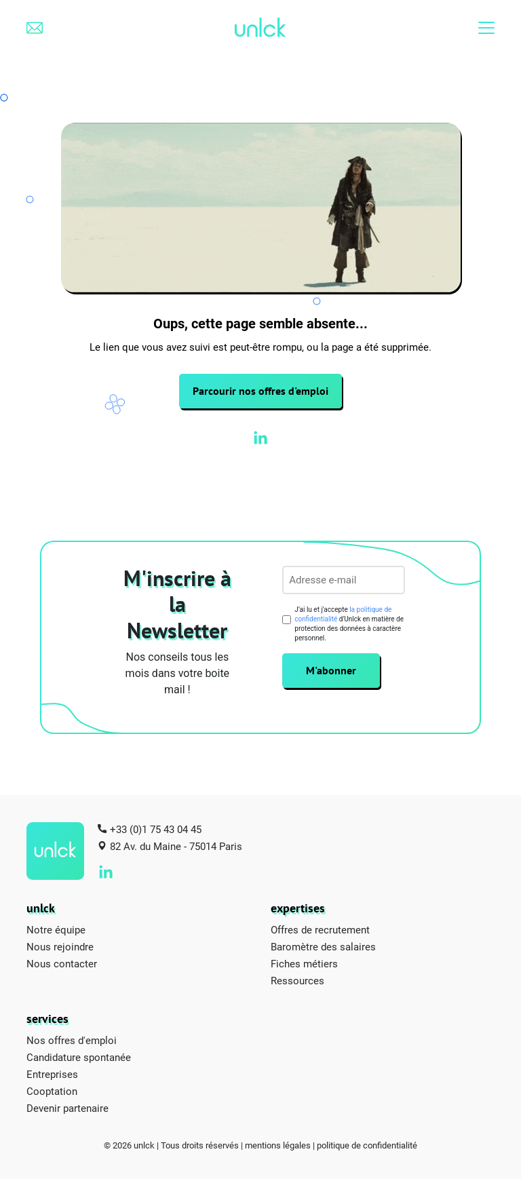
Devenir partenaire (67, 1108)
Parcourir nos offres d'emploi (260, 391)
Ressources (297, 980)
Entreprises (52, 1074)
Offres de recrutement (320, 929)
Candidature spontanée (78, 1057)
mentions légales (278, 1145)
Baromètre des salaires (323, 946)
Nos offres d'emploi (71, 1040)
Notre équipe (55, 929)
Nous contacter (61, 963)
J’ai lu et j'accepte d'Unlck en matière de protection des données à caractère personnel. (349, 624)
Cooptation (51, 1091)
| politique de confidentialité (365, 1145)
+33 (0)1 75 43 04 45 (155, 829)
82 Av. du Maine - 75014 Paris (176, 846)
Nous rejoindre (60, 946)
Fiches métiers (304, 963)
